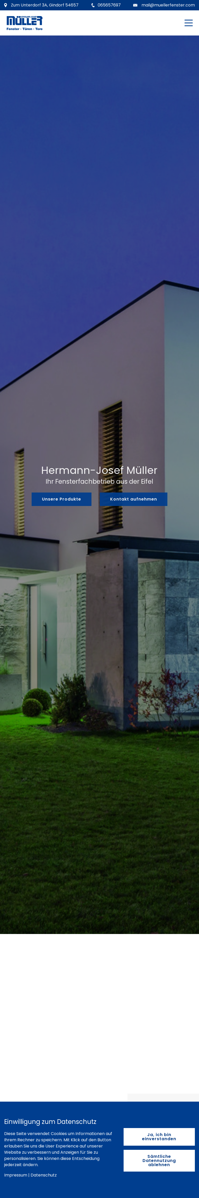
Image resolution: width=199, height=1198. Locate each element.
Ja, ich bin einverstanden (159, 1137)
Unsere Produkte (61, 499)
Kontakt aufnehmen (133, 499)
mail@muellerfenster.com (168, 5)
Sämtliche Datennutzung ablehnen (159, 1160)
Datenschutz (44, 1175)
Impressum (15, 1175)
